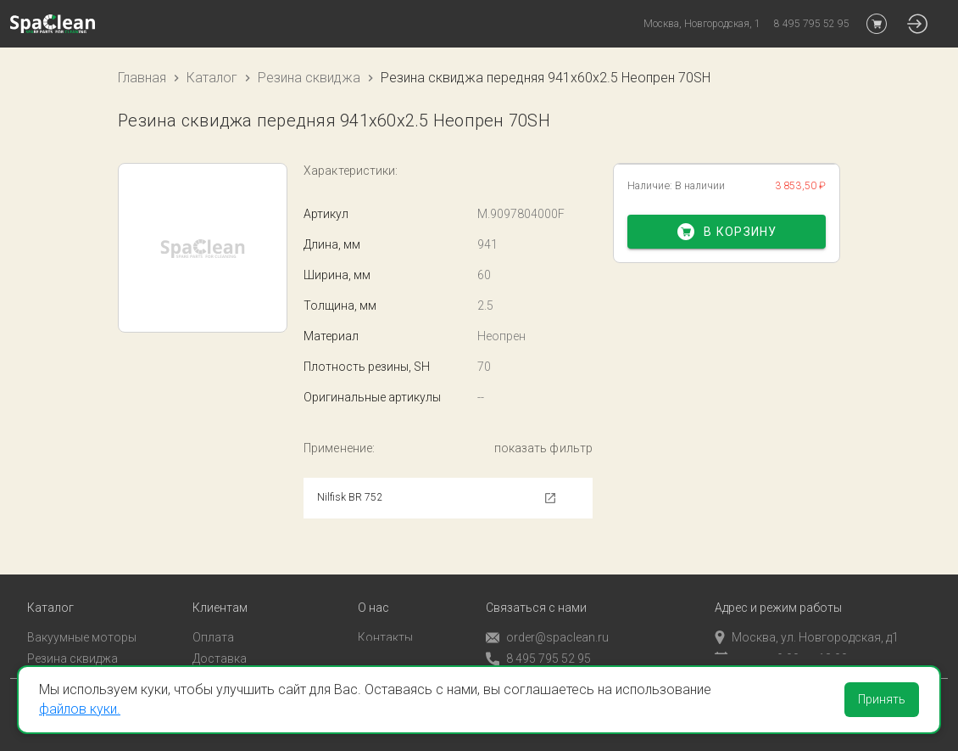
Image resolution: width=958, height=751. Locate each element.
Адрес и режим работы (778, 586)
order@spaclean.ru (547, 615)
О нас (373, 586)
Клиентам (220, 586)
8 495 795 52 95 (538, 637)
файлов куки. (79, 709)
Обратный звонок (536, 657)
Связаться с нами (536, 586)
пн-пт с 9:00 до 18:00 (781, 635)
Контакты (385, 615)
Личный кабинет (237, 657)
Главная (142, 78)
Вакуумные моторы (81, 615)
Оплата (213, 615)
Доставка (219, 635)
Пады (41, 657)
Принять (881, 699)
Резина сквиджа (309, 78)
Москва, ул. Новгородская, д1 (807, 615)
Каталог (212, 78)
